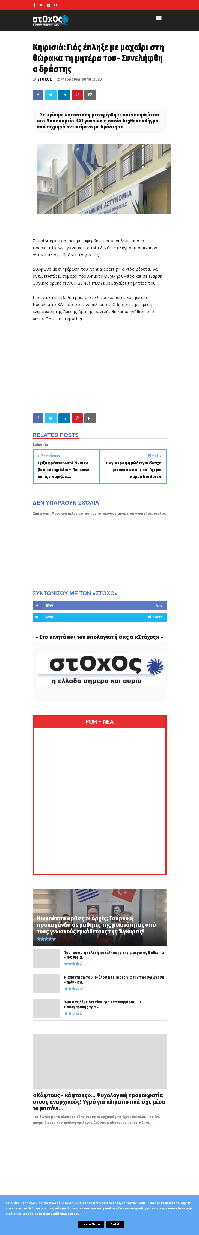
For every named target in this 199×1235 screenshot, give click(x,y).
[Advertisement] (100, 367)
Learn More (91, 1224)
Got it (115, 1224)
